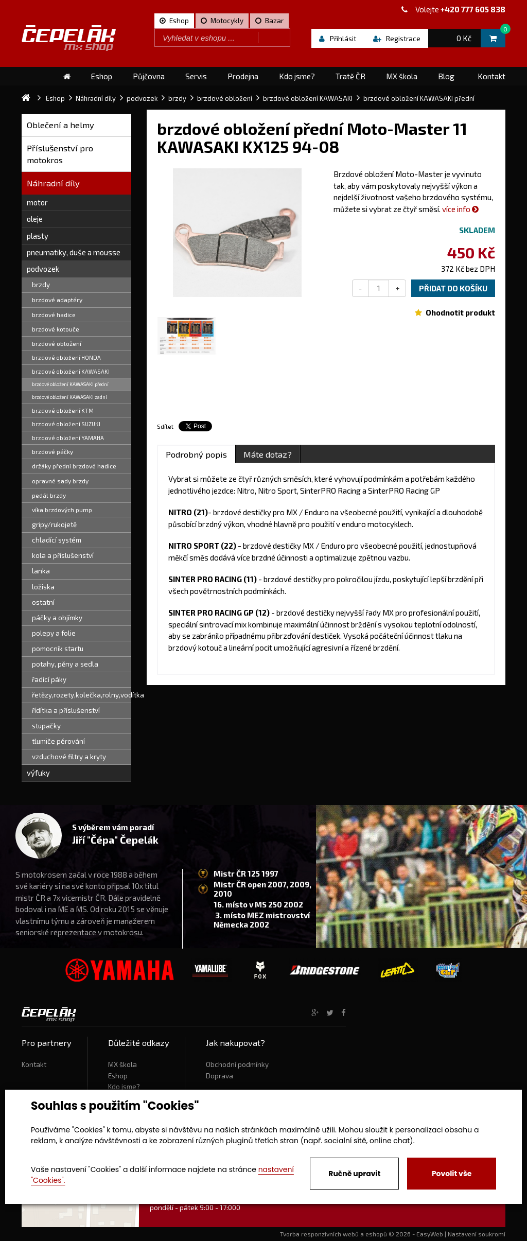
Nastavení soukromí (476, 1233)
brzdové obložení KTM (63, 410)
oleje (35, 218)
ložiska (43, 587)
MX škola (122, 1064)
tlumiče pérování (58, 741)
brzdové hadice (54, 314)
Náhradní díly (53, 183)
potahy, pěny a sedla (65, 664)
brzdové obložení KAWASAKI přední (70, 384)
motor (37, 202)
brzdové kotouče (55, 329)
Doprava (219, 1076)
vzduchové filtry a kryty (69, 757)
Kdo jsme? (124, 1086)
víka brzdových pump (62, 509)
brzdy (41, 285)
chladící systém (56, 540)
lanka (41, 571)
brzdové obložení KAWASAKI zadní (69, 397)
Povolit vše (451, 1173)
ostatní (43, 602)
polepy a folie (54, 633)
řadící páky (49, 679)
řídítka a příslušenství (66, 710)
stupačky (46, 726)
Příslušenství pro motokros (60, 154)
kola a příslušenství (63, 555)
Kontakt (34, 1064)
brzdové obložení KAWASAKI (71, 371)
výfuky (38, 772)
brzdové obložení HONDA (66, 357)
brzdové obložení (56, 343)
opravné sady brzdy (60, 480)
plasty (37, 235)
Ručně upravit (354, 1173)
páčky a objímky (57, 618)
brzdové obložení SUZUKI (66, 424)
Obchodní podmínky (237, 1064)
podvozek (43, 268)
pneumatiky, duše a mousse (73, 252)
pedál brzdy (49, 495)
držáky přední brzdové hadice (74, 465)
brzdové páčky (52, 451)
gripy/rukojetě (54, 524)
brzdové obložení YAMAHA (68, 437)
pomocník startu (57, 648)
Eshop (118, 1076)
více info (460, 209)
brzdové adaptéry (57, 299)
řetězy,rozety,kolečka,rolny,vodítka (81, 695)
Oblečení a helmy (60, 125)
